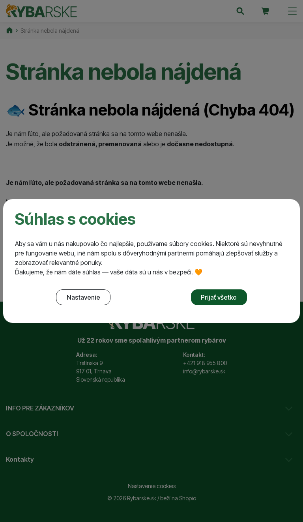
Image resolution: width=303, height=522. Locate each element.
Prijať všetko (219, 297)
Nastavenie (83, 297)
